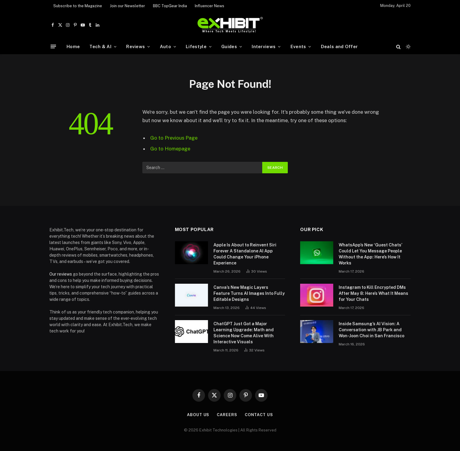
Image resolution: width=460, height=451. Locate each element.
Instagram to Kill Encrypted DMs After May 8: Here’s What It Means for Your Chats (373, 293)
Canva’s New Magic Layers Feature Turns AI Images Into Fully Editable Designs (249, 293)
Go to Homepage (170, 149)
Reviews (135, 46)
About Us (198, 414)
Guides (229, 46)
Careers (227, 414)
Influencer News (209, 6)
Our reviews (60, 274)
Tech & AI (100, 46)
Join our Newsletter (127, 6)
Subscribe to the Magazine (77, 6)
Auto (165, 46)
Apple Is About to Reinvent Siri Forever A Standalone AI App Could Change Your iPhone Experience (244, 253)
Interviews (263, 46)
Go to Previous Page (173, 138)
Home (73, 46)
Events (298, 46)
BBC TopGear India (170, 6)
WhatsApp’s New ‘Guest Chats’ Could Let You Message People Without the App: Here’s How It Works (370, 253)
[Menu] (53, 46)
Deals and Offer (339, 46)
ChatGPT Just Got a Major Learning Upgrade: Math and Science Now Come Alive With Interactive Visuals (243, 332)
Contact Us (259, 414)
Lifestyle (196, 46)
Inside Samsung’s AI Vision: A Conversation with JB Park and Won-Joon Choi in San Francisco (371, 329)
